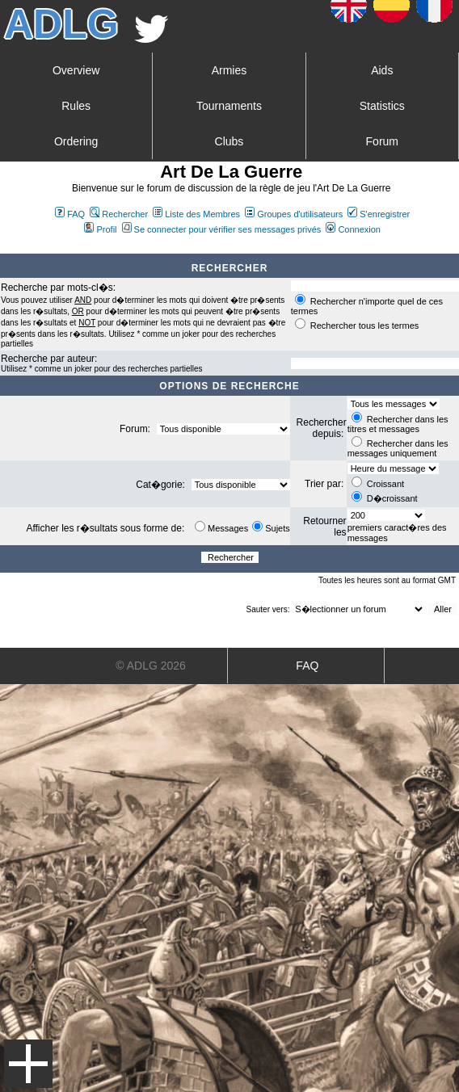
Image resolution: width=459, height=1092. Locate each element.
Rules (76, 105)
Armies (229, 70)
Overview (76, 70)
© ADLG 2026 (151, 665)
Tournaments (229, 105)
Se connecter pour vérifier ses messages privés (222, 229)
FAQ (70, 214)
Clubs (229, 141)
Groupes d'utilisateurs (294, 214)
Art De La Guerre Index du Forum (6, 247)
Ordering (76, 141)
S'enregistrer (378, 214)
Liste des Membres (196, 214)
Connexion (353, 229)
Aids (382, 70)
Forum (382, 141)
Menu (28, 1064)
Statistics (382, 105)
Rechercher (119, 214)
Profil (100, 229)
